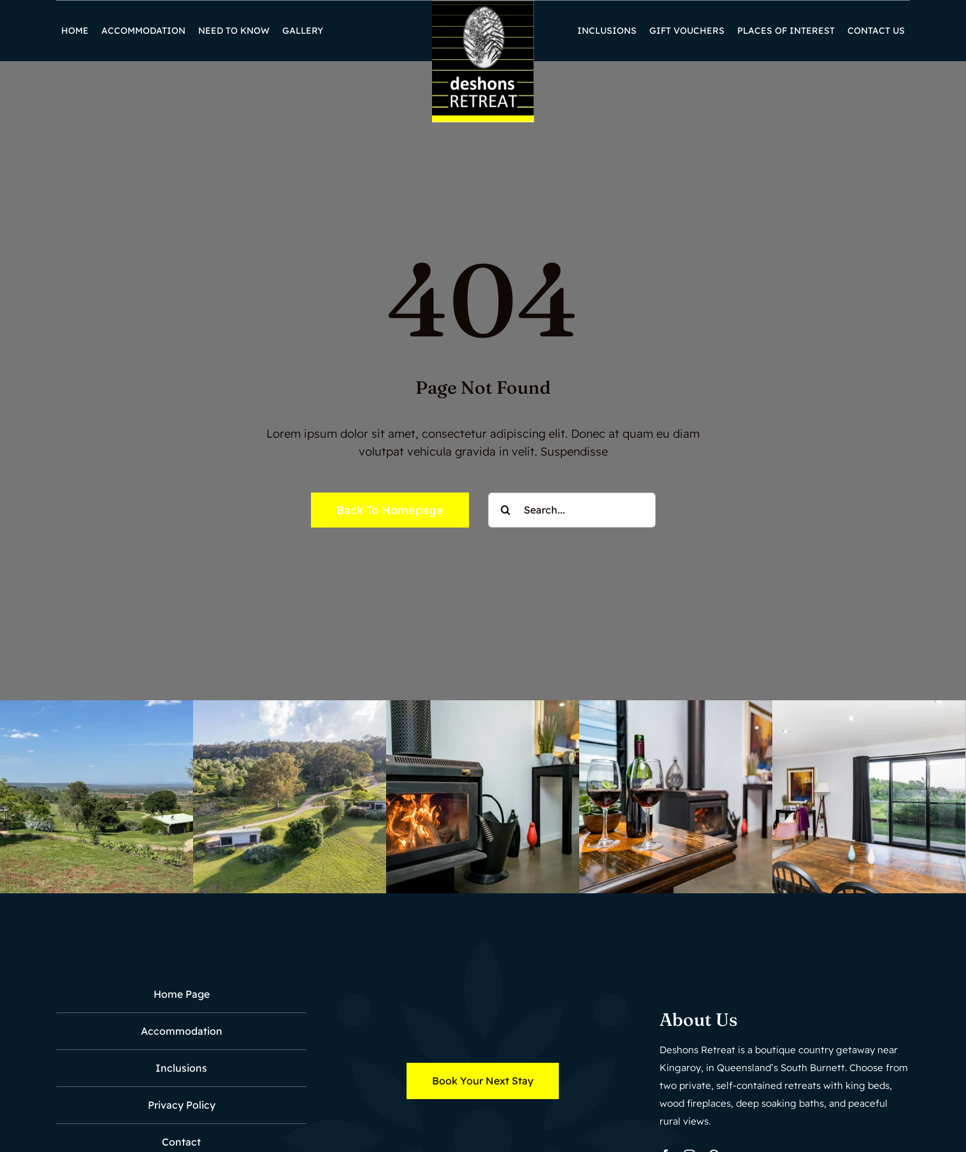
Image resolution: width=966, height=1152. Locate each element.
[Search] (505, 510)
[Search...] (572, 510)
